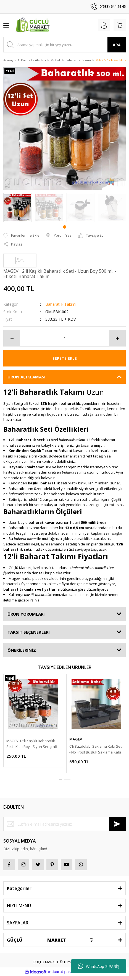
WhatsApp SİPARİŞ (98, 966)
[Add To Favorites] (21, 235)
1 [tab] (64, 227)
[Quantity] (64, 338)
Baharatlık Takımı (60, 304)
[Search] (64, 44)
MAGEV (75, 739)
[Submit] (117, 824)
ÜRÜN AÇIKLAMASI (26, 377)
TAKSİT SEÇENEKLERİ (28, 632)
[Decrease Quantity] (12, 338)
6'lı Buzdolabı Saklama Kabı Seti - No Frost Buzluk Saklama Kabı (95, 749)
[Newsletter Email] (64, 824)
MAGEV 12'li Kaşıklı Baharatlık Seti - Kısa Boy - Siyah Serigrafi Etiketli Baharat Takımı (31, 744)
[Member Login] (104, 25)
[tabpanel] (17, 207)
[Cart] (120, 25)
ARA (117, 44)
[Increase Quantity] (117, 338)
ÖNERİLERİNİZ (21, 650)
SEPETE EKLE (64, 358)
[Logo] (33, 25)
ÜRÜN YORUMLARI (26, 614)
